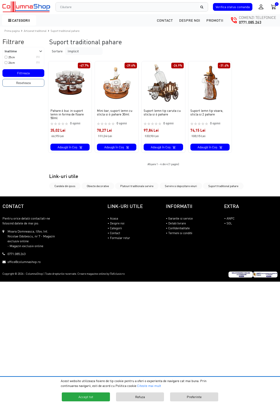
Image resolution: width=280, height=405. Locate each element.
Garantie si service (180, 218)
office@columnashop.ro (24, 262)
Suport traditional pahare (223, 186)
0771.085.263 (250, 22)
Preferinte (194, 397)
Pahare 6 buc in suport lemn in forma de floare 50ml (67, 114)
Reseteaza (23, 83)
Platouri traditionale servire (136, 186)
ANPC (230, 218)
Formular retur (120, 238)
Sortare (57, 51)
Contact (165, 20)
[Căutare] (204, 6)
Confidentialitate (179, 228)
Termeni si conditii (180, 233)
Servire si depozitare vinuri (181, 186)
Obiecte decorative (98, 186)
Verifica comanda (233, 7)
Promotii (214, 20)
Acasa (114, 218)
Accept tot (85, 397)
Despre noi (189, 20)
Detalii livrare (177, 223)
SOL (229, 223)
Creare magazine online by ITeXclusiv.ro (101, 273)
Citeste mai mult (149, 386)
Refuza (140, 397)
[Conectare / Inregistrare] (261, 7)
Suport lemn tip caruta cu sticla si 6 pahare (162, 112)
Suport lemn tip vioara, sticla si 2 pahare (206, 112)
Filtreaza (23, 73)
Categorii (19, 20)
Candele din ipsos (64, 186)
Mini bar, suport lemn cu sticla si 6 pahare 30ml (114, 112)
